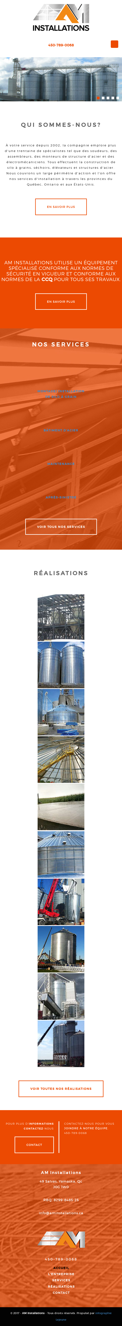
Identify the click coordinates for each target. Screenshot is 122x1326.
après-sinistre (61, 497)
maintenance (61, 464)
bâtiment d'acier (61, 430)
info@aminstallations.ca (61, 1213)
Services (61, 1280)
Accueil (61, 1268)
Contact (34, 1145)
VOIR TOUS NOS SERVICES (61, 527)
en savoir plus (61, 207)
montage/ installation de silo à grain (61, 394)
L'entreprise (61, 1274)
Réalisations (61, 1286)
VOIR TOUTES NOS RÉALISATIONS (61, 1089)
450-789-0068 (61, 45)
